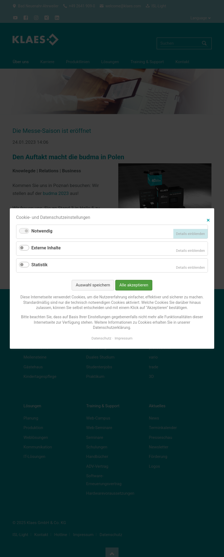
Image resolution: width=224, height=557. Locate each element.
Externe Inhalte (46, 247)
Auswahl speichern (93, 285)
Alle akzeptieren (133, 285)
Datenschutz (101, 338)
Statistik (39, 264)
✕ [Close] (208, 219)
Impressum (123, 338)
